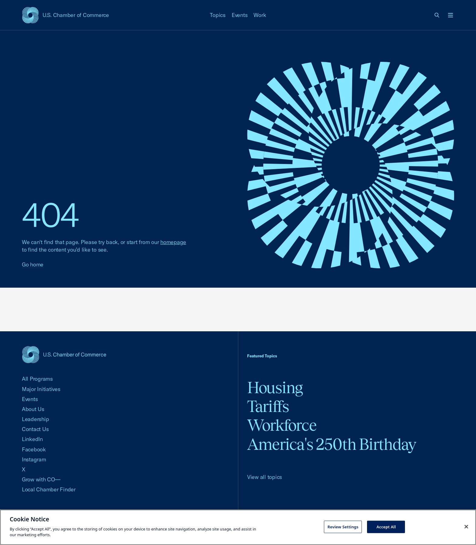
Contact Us (35, 429)
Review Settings (343, 526)
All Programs (37, 378)
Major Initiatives (41, 389)
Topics (218, 15)
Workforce (281, 425)
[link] (437, 15)
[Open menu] (450, 15)
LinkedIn (32, 439)
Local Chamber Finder (49, 489)
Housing (275, 387)
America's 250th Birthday (331, 444)
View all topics (264, 476)
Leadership (35, 419)
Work (259, 15)
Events (240, 15)
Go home (32, 264)
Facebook (34, 449)
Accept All (386, 526)
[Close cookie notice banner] (466, 526)
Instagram (34, 459)
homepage (173, 242)
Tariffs (268, 406)
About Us (33, 409)
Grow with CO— (41, 479)
